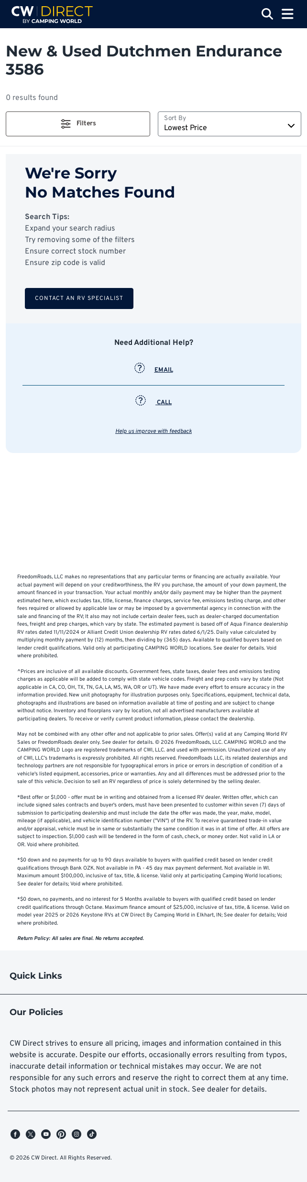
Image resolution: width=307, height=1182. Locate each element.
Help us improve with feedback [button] (153, 431)
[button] (78, 123)
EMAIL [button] (153, 370)
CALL (153, 403)
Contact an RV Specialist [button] (79, 298)
